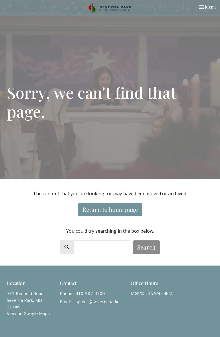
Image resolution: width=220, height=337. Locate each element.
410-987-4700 (90, 293)
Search (146, 247)
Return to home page (110, 209)
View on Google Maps (28, 313)
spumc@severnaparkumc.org (100, 301)
